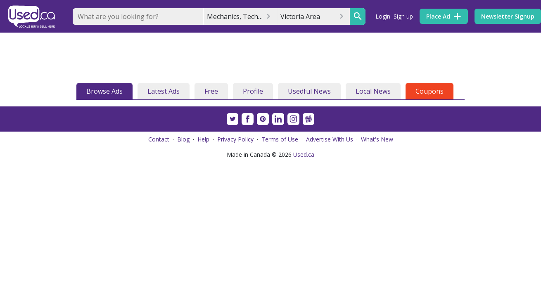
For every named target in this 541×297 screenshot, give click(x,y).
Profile (253, 91)
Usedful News (309, 91)
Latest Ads (163, 91)
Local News (373, 91)
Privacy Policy (235, 139)
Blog (183, 139)
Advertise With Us (329, 139)
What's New (377, 139)
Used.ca (303, 154)
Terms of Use (279, 139)
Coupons (429, 91)
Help (203, 139)
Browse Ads (104, 91)
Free (211, 91)
